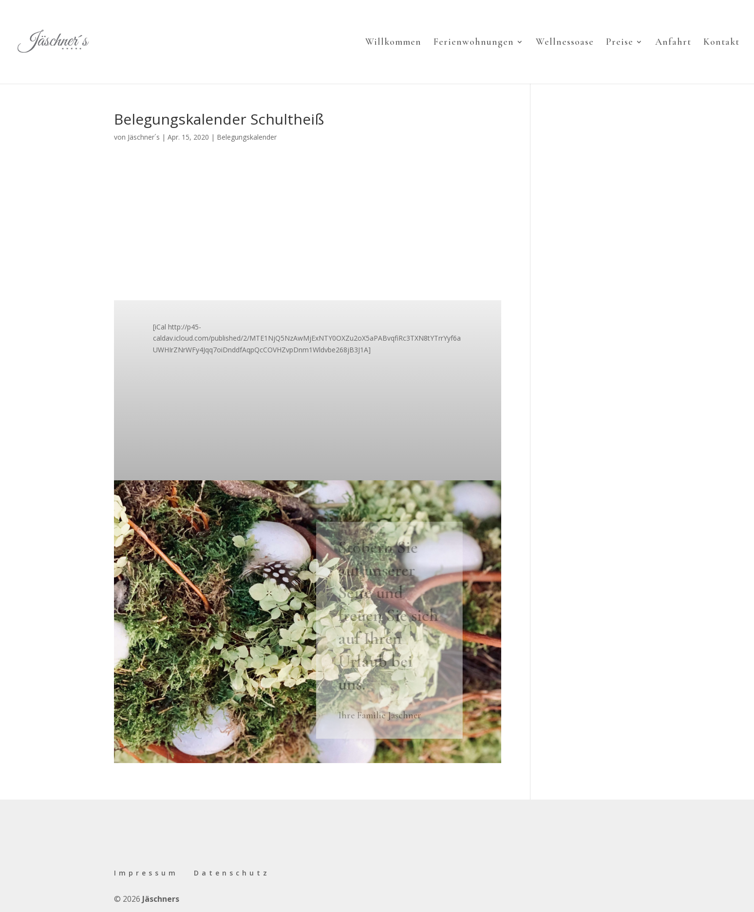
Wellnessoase (565, 43)
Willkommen (393, 43)
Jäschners (160, 899)
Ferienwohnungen (474, 43)
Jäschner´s (144, 137)
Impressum (146, 872)
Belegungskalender (247, 137)
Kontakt (721, 43)
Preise (619, 43)
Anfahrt (673, 43)
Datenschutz (232, 872)
